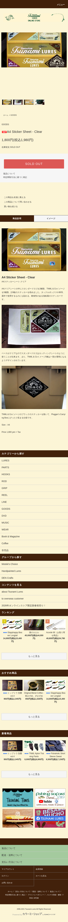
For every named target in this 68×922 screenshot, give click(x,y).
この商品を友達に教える (13, 197)
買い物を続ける (9, 206)
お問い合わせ (7, 883)
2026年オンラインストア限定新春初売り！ (24, 605)
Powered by (34, 915)
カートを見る (41, 876)
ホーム (5, 115)
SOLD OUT (34, 164)
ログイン (5, 876)
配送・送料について (40, 891)
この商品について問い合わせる (16, 202)
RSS (31, 898)
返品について (9, 173)
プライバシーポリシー (36, 895)
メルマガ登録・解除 (53, 895)
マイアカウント (8, 869)
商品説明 (17, 218)
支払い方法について (22, 891)
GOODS (14, 115)
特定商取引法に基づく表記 (15, 177)
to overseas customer (13, 598)
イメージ (51, 218)
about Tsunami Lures (12, 591)
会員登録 (39, 869)
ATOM (36, 898)
